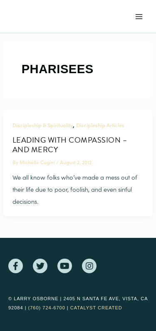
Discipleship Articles (100, 124)
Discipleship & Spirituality (42, 124)
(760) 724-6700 (46, 307)
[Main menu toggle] (139, 16)
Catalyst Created (96, 307)
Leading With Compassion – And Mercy (69, 144)
